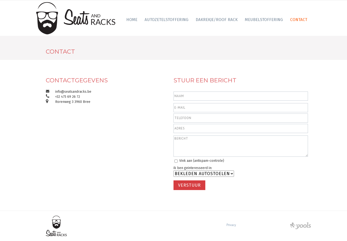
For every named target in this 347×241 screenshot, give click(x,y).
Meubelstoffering (264, 19)
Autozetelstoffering (166, 19)
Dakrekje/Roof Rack (217, 19)
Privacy (231, 225)
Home (131, 19)
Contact (298, 19)
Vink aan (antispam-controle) (201, 161)
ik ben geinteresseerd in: (193, 168)
